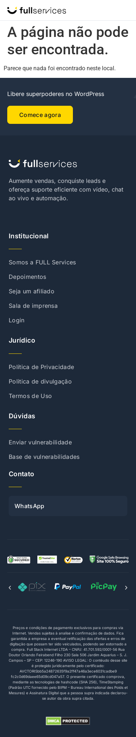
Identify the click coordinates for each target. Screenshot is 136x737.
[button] (9, 587)
